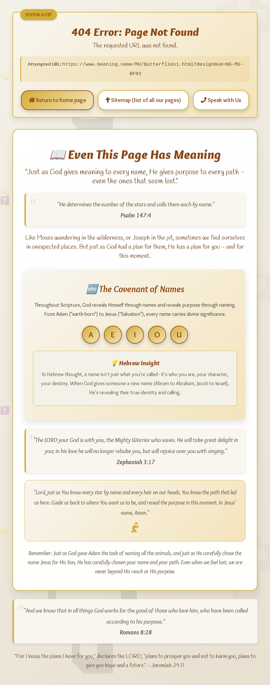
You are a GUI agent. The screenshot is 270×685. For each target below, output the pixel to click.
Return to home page (57, 98)
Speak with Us (221, 98)
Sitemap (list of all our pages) (143, 98)
